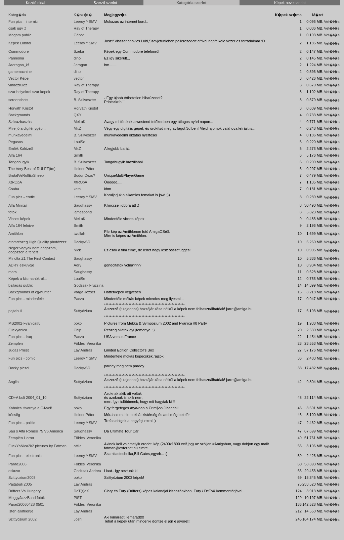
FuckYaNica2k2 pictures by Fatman (37, 446)
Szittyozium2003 (22, 477)
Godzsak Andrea (87, 471)
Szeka (79, 51)
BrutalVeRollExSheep (26, 175)
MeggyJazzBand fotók (26, 498)
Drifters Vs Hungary (24, 491)
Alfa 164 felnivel (21, 225)
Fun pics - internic (23, 21)
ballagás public (20, 285)
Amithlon (15, 234)
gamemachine (20, 72)
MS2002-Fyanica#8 (24, 323)
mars (12, 272)
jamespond (83, 212)
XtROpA (15, 182)
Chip (77, 330)
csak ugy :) (17, 28)
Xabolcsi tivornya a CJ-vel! (30, 408)
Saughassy (83, 205)
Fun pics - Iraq (20, 337)
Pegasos (15, 142)
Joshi (78, 519)
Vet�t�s (331, 21)
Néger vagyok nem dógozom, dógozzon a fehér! (32, 250)
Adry (77, 265)
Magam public (19, 35)
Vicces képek (19, 219)
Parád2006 (17, 464)
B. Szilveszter (85, 100)
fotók (12, 212)
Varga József (84, 292)
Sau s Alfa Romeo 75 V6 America (35, 431)
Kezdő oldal (35, 3)
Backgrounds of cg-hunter (29, 292)
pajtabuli (15, 311)
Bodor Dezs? (84, 175)
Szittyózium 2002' (22, 519)
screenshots (18, 100)
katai (77, 189)
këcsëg (14, 415)
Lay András (83, 350)
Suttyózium (83, 311)
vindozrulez (17, 85)
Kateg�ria (17, 15)
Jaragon (80, 65)
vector (79, 78)
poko (78, 323)
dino (77, 58)
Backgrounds (19, 115)
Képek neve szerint (290, 3)
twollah (79, 234)
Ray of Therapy (86, 28)
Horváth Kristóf (20, 108)
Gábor (79, 35)
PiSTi (78, 498)
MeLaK (79, 122)
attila (77, 446)
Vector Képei (18, 78)
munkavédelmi (20, 135)
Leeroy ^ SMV (85, 21)
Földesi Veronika (87, 343)
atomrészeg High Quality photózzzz (37, 242)
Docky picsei (18, 368)
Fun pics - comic (21, 358)
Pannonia (16, 58)
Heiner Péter (84, 169)
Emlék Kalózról (20, 149)
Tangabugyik (18, 162)
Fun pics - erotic (21, 197)
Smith (78, 155)
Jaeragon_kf (18, 65)
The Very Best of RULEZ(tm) (31, 169)
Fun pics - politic (21, 423)
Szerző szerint (105, 3)
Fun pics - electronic (24, 456)
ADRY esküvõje (21, 265)
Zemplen (15, 343)
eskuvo (14, 471)
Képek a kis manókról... (27, 279)
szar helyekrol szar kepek (29, 92)
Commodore (18, 51)
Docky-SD (82, 242)
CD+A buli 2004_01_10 (27, 398)
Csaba (13, 189)
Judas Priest (18, 350)
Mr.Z (77, 128)
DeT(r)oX (81, 491)
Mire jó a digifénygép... (27, 128)
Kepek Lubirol (19, 43)
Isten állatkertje (20, 511)
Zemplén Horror (21, 438)
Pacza (79, 299)
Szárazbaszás (20, 122)
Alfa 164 (15, 155)
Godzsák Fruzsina (88, 285)
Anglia (13, 382)
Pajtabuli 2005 (20, 484)
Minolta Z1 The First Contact (31, 258)
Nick (77, 250)
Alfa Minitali (17, 205)
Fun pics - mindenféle (26, 299)
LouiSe (79, 142)
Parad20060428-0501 (26, 504)
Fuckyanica (17, 330)
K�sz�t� (83, 15)
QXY (77, 115)
